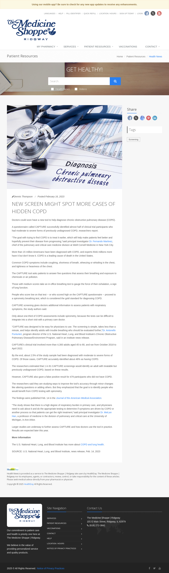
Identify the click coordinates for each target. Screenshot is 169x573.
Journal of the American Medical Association (78, 398)
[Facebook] (149, 568)
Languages (49, 13)
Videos (81, 89)
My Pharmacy (46, 46)
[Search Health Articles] (79, 81)
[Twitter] (154, 568)
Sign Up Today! (126, 13)
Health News (60, 89)
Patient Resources (97, 46)
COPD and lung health (92, 444)
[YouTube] (160, 568)
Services (70, 46)
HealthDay (29, 484)
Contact (151, 46)
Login (140, 13)
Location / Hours (107, 13)
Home (120, 56)
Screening (133, 139)
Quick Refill (90, 13)
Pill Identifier (73, 13)
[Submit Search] (115, 81)
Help (60, 13)
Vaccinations (128, 46)
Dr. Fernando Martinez (100, 241)
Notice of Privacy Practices (61, 548)
